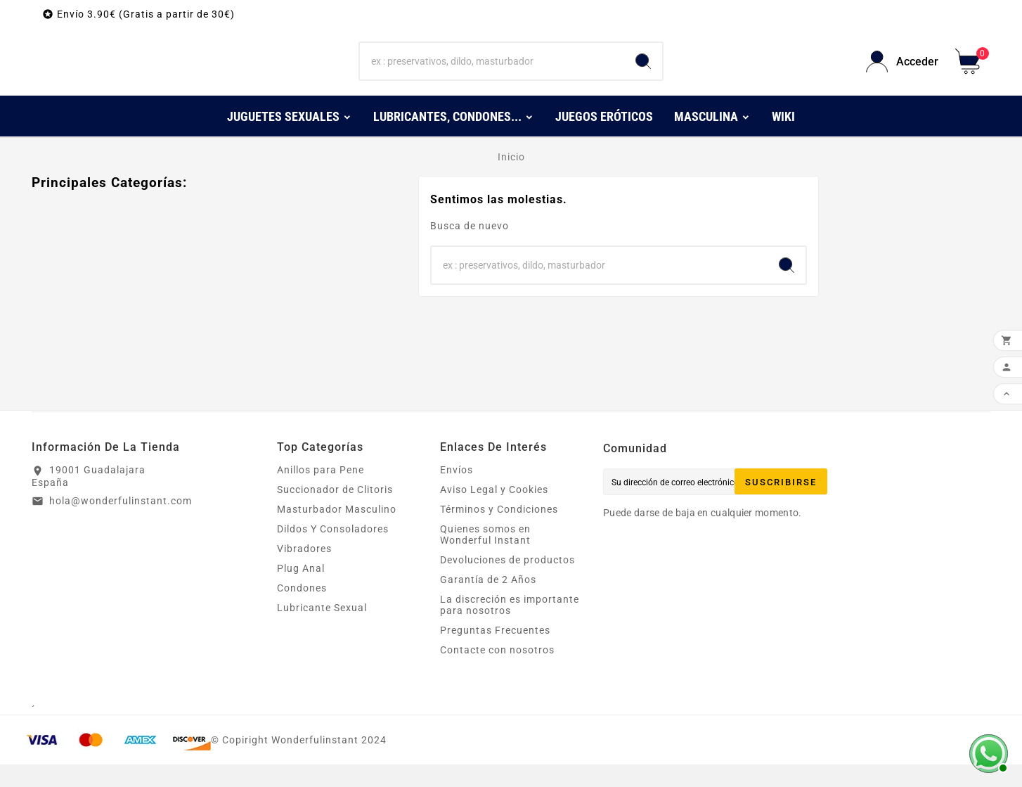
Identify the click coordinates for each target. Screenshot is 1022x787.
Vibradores (304, 571)
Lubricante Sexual (322, 630)
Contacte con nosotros (497, 672)
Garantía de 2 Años (488, 602)
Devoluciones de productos (507, 582)
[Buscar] (492, 73)
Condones (302, 610)
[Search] (643, 73)
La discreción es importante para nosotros (509, 627)
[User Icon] (902, 73)
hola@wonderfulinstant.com (120, 523)
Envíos (456, 492)
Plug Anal (301, 590)
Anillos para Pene (320, 492)
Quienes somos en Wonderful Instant (485, 557)
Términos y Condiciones (499, 531)
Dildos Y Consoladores (333, 551)
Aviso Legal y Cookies (494, 512)
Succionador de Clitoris (335, 512)
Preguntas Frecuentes (495, 652)
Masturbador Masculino (336, 531)
